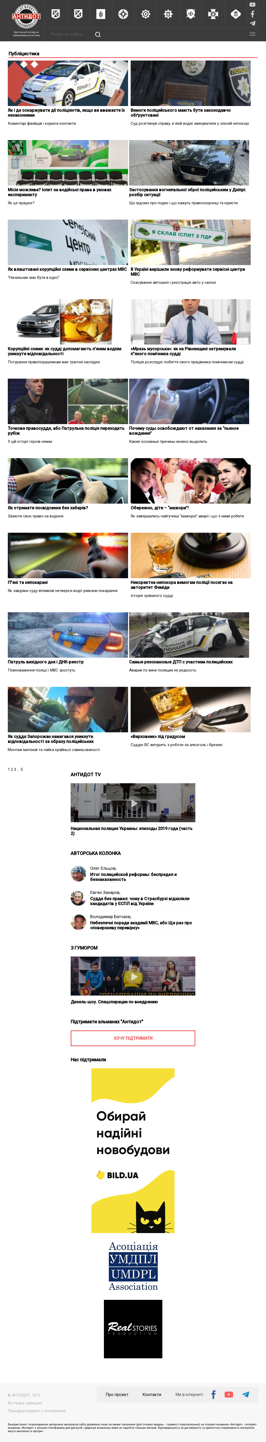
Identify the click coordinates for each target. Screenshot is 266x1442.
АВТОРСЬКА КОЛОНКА (96, 853)
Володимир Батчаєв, (110, 916)
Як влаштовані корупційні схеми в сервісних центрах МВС (67, 269)
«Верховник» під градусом (158, 736)
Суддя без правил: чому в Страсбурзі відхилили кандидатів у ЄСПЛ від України (139, 901)
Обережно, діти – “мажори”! (160, 507)
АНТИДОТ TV (86, 774)
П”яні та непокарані (28, 582)
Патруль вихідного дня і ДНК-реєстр (46, 662)
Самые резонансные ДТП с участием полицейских (180, 662)
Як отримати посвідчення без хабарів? (48, 507)
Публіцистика (24, 53)
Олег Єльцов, (103, 868)
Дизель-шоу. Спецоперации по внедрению (114, 1001)
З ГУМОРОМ (84, 948)
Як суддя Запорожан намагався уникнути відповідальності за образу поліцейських (51, 739)
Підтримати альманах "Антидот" (107, 1021)
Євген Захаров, (105, 892)
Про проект (117, 1394)
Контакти (152, 1394)
